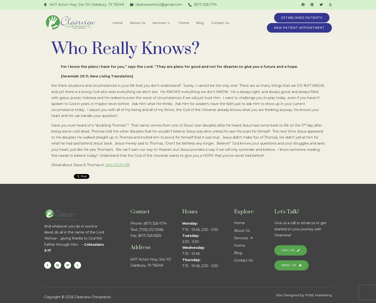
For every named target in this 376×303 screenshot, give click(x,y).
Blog (202, 23)
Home (113, 23)
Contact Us (223, 23)
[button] (254, 238)
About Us (135, 23)
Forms (184, 23)
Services (160, 23)
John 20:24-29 (117, 165)
